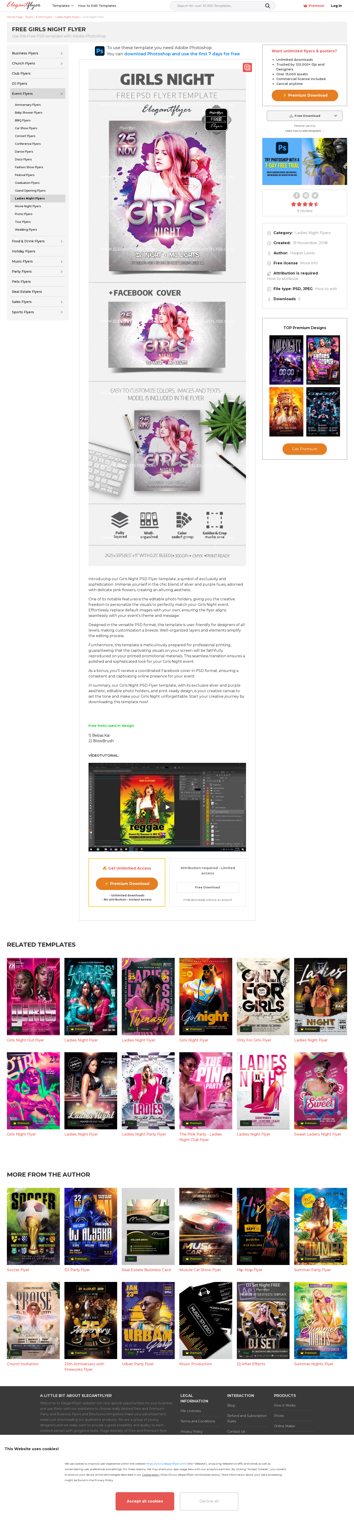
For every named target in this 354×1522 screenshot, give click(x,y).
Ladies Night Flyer (81, 1040)
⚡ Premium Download (126, 883)
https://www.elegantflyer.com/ (166, 1463)
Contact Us (236, 1432)
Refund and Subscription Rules (247, 1418)
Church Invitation (23, 1364)
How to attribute (282, 279)
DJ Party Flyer (77, 1270)
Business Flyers (25, 53)
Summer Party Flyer (312, 1270)
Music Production (195, 1364)
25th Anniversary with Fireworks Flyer (84, 1367)
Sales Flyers (22, 302)
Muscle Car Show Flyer (200, 1270)
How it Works (285, 1405)
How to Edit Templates (97, 6)
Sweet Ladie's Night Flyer (317, 1134)
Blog (231, 1405)
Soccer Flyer (18, 1270)
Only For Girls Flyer (254, 1040)
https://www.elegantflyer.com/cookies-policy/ (190, 1474)
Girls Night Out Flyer (25, 1040)
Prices (279, 1416)
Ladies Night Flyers (313, 233)
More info (309, 263)
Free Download (207, 887)
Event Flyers (22, 94)
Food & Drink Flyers (28, 241)
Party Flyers (22, 271)
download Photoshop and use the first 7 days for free (182, 53)
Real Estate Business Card (146, 1270)
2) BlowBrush (101, 741)
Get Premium (304, 449)
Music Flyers (22, 261)
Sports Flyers (23, 312)
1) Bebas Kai (99, 735)
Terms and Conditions (197, 1421)
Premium (316, 6)
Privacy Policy (191, 1432)
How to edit (326, 289)
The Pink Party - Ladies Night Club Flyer (200, 1137)
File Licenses (190, 1411)
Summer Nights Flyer (313, 1364)
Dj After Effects (251, 1364)
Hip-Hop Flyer (250, 1270)
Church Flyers (23, 63)
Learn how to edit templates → (304, 130)
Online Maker (284, 1426)
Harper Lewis (302, 253)
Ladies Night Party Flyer (144, 1134)
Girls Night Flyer (193, 1040)
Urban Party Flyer (138, 1364)
